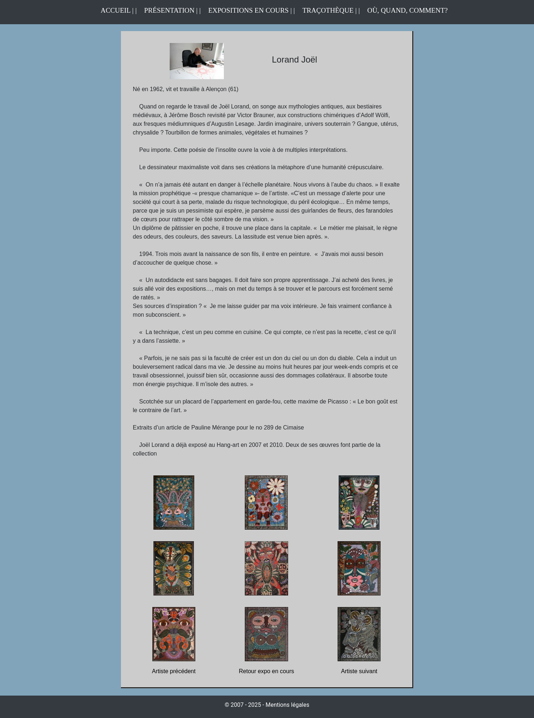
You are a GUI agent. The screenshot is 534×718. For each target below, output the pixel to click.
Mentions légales (287, 704)
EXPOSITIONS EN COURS (248, 10)
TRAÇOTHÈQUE (328, 10)
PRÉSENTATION (169, 10)
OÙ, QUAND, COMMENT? (407, 10)
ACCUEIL (116, 10)
